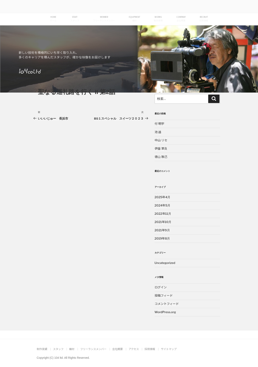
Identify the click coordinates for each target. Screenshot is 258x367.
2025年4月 (163, 197)
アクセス (134, 349)
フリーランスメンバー (93, 349)
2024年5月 (163, 205)
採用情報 (150, 349)
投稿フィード (164, 295)
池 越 (158, 132)
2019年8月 (162, 238)
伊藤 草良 (161, 148)
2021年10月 (163, 222)
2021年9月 (162, 230)
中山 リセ (161, 140)
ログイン (161, 287)
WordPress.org (165, 312)
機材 (71, 349)
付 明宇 (159, 124)
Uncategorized (165, 263)
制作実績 (42, 349)
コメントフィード (167, 304)
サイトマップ (169, 349)
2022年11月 (163, 214)
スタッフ (58, 349)
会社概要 (117, 349)
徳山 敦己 (161, 157)
